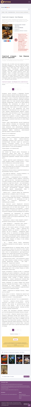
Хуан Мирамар (20, 27)
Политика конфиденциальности (24, 395)
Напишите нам (9, 345)
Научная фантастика (11, 12)
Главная (3, 12)
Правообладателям (22, 394)
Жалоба (15, 339)
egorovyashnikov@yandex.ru (12, 394)
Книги (6, 12)
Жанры (20, 398)
